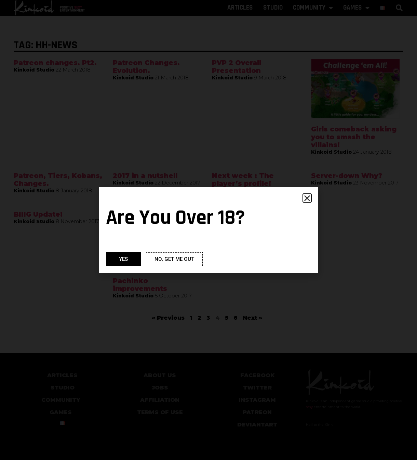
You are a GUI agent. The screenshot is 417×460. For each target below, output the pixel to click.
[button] (307, 198)
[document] (208, 230)
